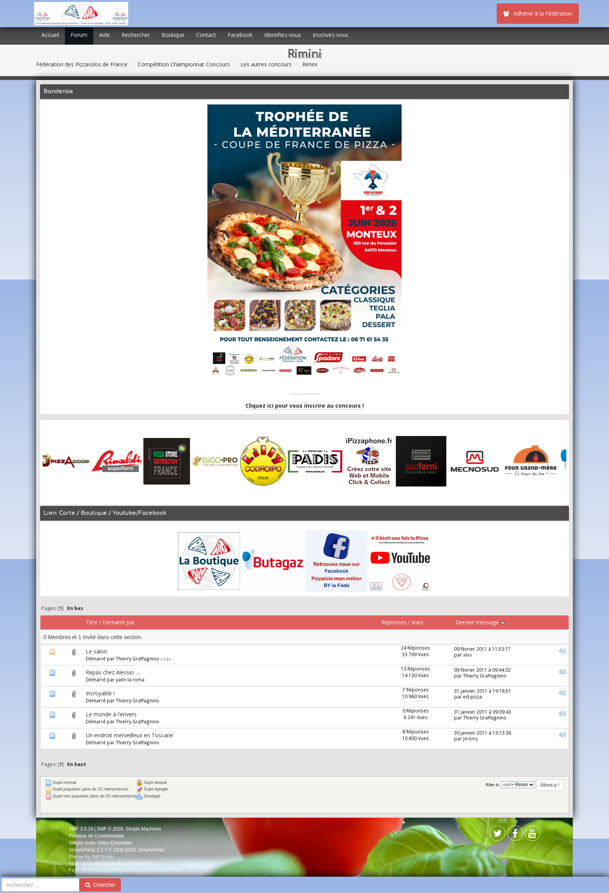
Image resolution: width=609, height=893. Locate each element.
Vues (417, 622)
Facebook (240, 34)
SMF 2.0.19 (81, 829)
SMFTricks (102, 856)
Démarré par (119, 622)
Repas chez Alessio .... (113, 672)
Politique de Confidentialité (96, 836)
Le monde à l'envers (111, 714)
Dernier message (480, 622)
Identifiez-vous (282, 34)
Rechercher (136, 34)
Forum (79, 34)
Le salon (96, 651)
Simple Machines (143, 829)
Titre (91, 622)
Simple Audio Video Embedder (100, 843)
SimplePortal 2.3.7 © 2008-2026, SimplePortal (116, 850)
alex (467, 655)
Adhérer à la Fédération (537, 13)
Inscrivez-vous (330, 34)
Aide (104, 34)
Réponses (393, 622)
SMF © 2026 (110, 829)
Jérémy (470, 738)
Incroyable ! (100, 693)
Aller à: (492, 784)
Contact (206, 34)
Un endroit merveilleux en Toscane (129, 735)
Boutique (173, 34)
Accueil (50, 34)
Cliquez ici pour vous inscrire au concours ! (304, 405)
